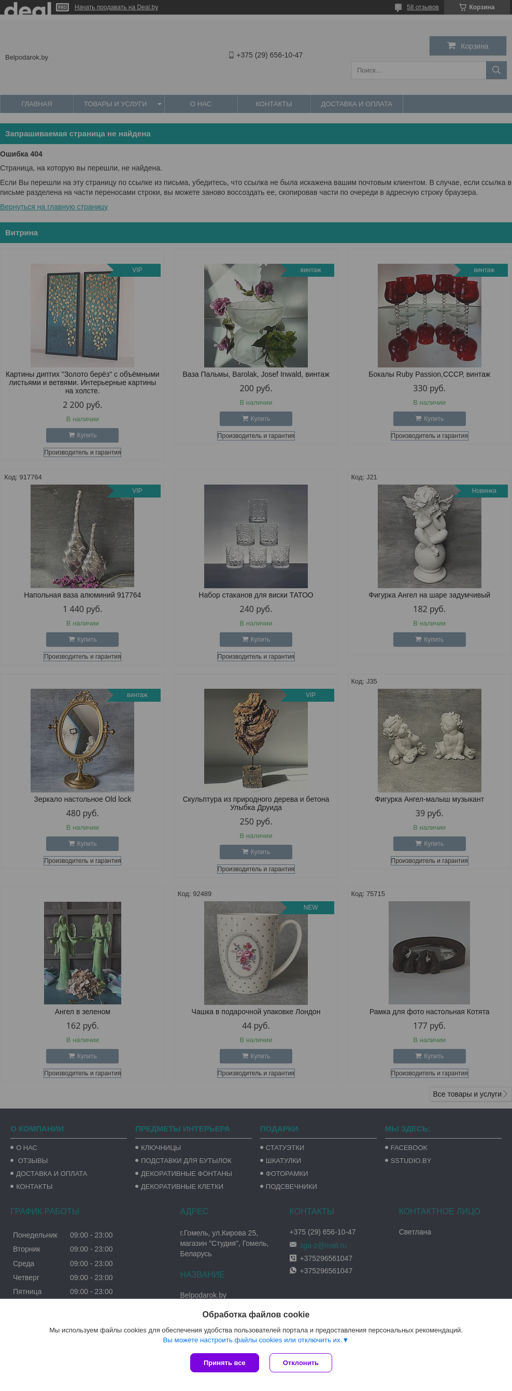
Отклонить (301, 1363)
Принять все (225, 1363)
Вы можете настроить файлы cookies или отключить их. (252, 1340)
